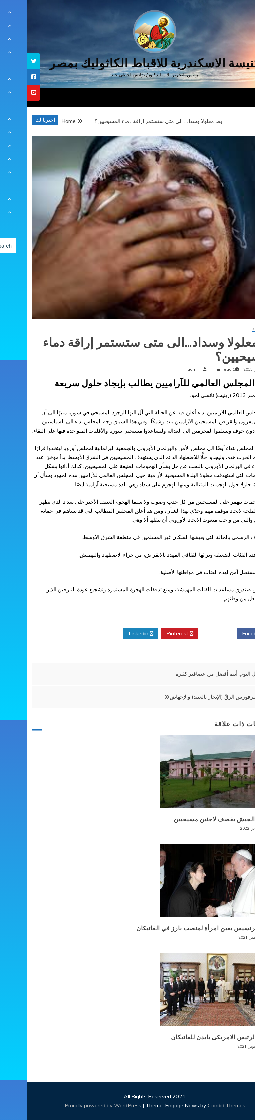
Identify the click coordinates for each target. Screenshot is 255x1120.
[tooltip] (6, 61)
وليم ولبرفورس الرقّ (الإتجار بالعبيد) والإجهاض (193, 696)
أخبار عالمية (235, 329)
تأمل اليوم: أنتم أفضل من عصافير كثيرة (192, 673)
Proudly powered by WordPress (76, 1105)
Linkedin (113, 633)
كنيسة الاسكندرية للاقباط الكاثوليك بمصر (127, 63)
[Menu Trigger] (233, 14)
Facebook (229, 633)
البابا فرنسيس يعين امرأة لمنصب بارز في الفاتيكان (177, 928)
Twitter (190, 633)
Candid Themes (199, 1105)
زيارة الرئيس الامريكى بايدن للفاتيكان (194, 1037)
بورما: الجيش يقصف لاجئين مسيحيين (196, 819)
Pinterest (152, 633)
